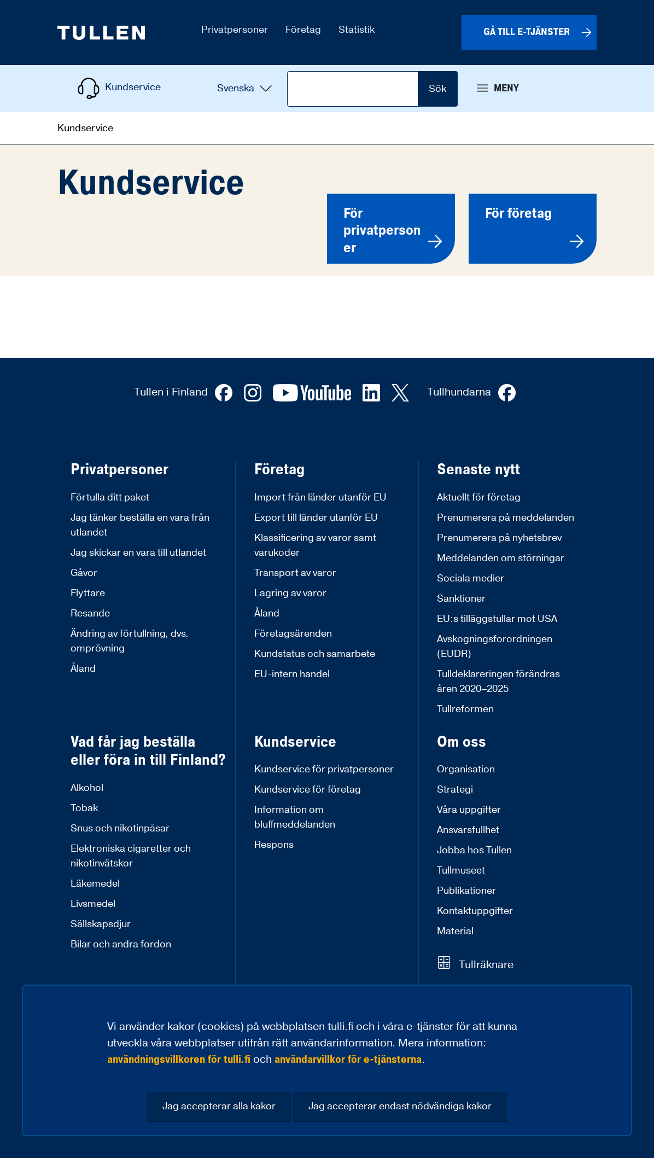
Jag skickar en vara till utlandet (138, 553)
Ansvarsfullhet (468, 830)
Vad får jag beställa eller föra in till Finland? (148, 751)
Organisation (466, 769)
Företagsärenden (293, 634)
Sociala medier (470, 578)
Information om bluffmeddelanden (294, 817)
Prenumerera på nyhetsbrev (499, 538)
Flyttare (88, 593)
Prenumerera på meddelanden (505, 518)
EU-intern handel (292, 674)
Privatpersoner (119, 470)
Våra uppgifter (469, 810)
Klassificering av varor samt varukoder (315, 545)
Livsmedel (93, 904)
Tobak (84, 808)
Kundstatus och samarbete (314, 654)
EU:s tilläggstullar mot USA (497, 619)
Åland (83, 669)
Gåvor (84, 573)
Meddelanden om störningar (500, 558)
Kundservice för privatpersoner (324, 769)
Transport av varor (295, 573)
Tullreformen (465, 709)
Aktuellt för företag (479, 497)
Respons (274, 845)
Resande (90, 613)
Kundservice (295, 742)
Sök (437, 89)
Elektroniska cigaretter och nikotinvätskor (131, 856)
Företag (279, 470)
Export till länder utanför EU (316, 518)
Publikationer (466, 891)
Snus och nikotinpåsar (120, 828)
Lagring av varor (290, 593)
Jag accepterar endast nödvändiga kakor (400, 1106)
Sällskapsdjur (101, 924)
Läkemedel (95, 884)
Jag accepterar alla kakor (219, 1106)
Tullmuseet (461, 870)
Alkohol (87, 788)
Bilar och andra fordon (121, 944)
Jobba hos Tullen (474, 850)
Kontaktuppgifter (475, 911)
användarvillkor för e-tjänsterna (348, 1059)
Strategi (455, 789)
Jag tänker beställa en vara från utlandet (140, 525)
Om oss (461, 742)
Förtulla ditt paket (110, 497)
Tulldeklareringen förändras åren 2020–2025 (498, 681)
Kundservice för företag (307, 789)
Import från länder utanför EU (320, 497)
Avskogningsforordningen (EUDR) (494, 646)
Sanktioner (461, 599)
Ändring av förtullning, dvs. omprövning (130, 641)
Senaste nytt (478, 470)
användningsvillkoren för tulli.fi (178, 1059)
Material (455, 931)
